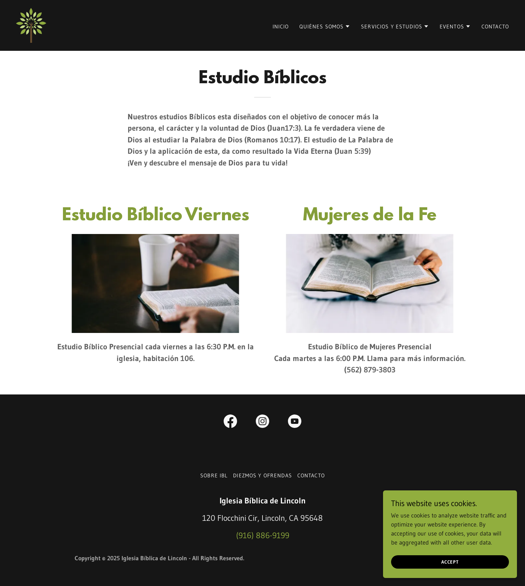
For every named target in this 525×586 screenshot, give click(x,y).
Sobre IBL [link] (214, 475)
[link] (31, 25)
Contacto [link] (495, 26)
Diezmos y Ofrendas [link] (262, 475)
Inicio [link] (281, 26)
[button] (324, 26)
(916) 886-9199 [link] (262, 535)
